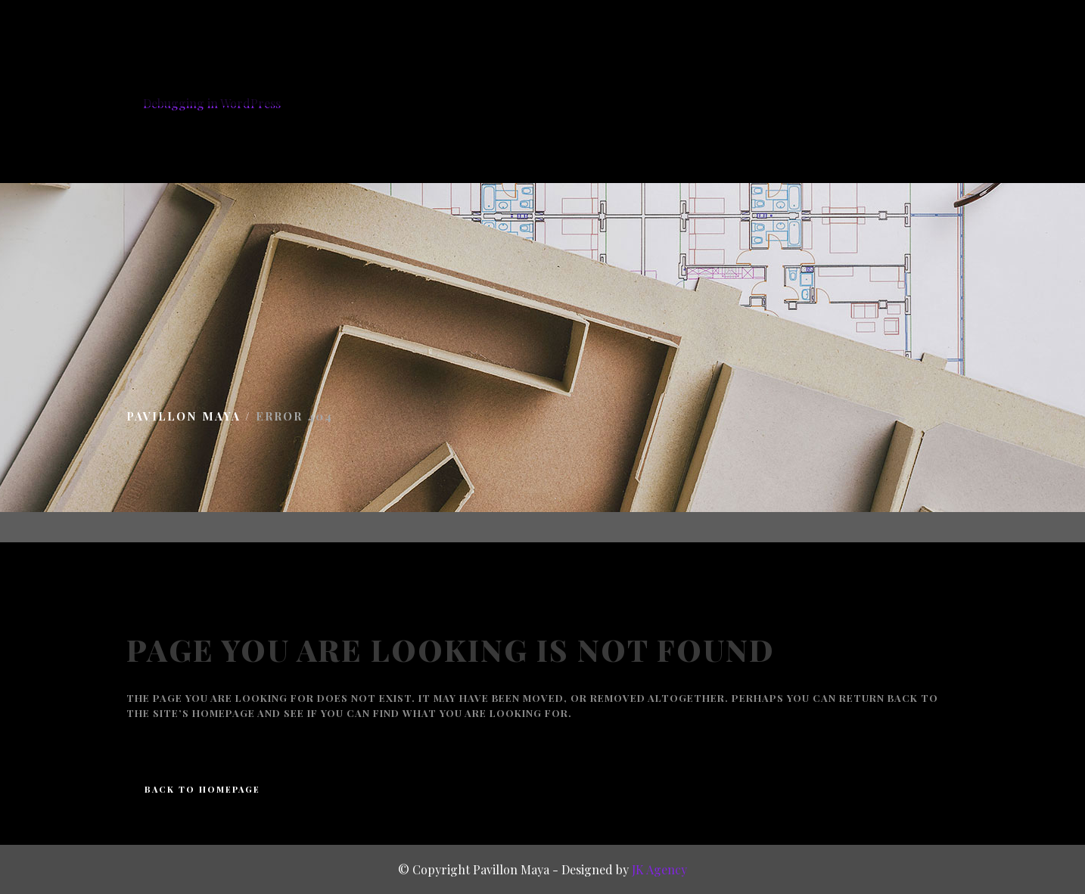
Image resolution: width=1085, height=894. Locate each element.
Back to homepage (202, 787)
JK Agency (659, 869)
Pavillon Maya (183, 414)
